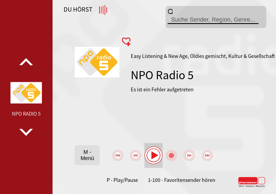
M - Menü (87, 155)
